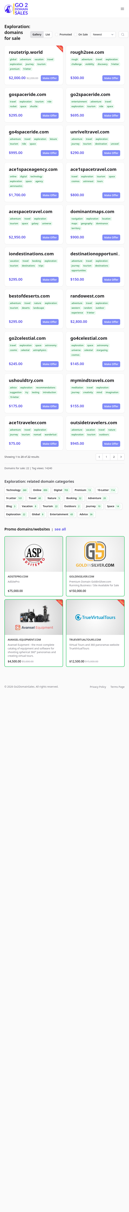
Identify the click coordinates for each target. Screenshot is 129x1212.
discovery (103, 64)
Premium (83, 490)
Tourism (51, 506)
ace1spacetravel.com (93, 169)
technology (36, 176)
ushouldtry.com (26, 380)
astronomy (50, 345)
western (75, 307)
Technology (17, 490)
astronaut (88, 181)
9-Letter (15, 498)
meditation (77, 387)
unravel (115, 143)
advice (13, 387)
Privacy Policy (98, 687)
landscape (38, 307)
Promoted (66, 34)
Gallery (37, 34)
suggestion (16, 392)
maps (74, 223)
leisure (53, 139)
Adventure (97, 498)
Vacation (30, 506)
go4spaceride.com (29, 132)
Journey (94, 506)
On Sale (83, 34)
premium (15, 68)
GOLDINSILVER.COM (81, 576)
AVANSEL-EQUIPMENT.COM (24, 639)
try (26, 392)
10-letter (14, 397)
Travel (35, 498)
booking (36, 260)
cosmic (13, 350)
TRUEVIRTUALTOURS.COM (85, 639)
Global (38, 514)
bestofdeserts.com (29, 296)
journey (30, 64)
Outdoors (72, 506)
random (88, 307)
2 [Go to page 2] (114, 457)
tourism (41, 64)
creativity (88, 392)
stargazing (102, 350)
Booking (74, 498)
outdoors (104, 434)
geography (86, 223)
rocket (13, 106)
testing (35, 392)
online (13, 176)
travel (50, 59)
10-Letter (106, 490)
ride (49, 101)
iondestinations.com (31, 254)
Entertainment (62, 514)
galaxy (35, 223)
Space (113, 506)
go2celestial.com (27, 338)
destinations (28, 265)
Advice (87, 514)
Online (41, 490)
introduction (49, 392)
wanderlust (51, 434)
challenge (76, 64)
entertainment (79, 101)
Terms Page (117, 687)
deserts (26, 307)
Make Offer (50, 78)
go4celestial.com (88, 338)
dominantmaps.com (92, 211)
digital (23, 176)
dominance (102, 223)
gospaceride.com (27, 94)
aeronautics (16, 186)
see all (60, 529)
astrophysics (39, 350)
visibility (89, 64)
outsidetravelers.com (93, 422)
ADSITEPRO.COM (18, 576)
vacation (39, 59)
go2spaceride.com (90, 94)
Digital (61, 490)
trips (41, 265)
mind (99, 392)
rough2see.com (87, 52)
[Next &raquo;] (121, 456)
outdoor (100, 307)
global (13, 59)
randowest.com (87, 296)
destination (101, 143)
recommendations (45, 387)
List (48, 34)
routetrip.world (26, 52)
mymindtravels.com (92, 380)
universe (46, 223)
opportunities (78, 270)
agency (39, 181)
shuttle (33, 106)
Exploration (16, 514)
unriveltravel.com (89, 132)
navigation (77, 218)
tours (100, 181)
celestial (25, 350)
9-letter (27, 68)
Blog (11, 506)
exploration (16, 64)
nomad (37, 434)
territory (75, 228)
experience (77, 312)
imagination (112, 392)
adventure (25, 59)
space (23, 106)
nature (37, 303)
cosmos (75, 181)
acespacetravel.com (30, 211)
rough (74, 59)
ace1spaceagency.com (33, 169)
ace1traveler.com (27, 422)
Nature (54, 498)
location (106, 218)
